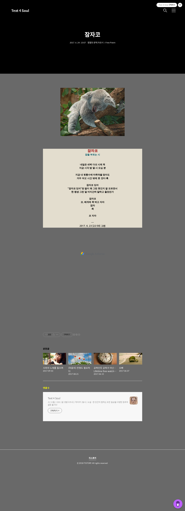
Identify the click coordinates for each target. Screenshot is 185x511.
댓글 (46, 427)
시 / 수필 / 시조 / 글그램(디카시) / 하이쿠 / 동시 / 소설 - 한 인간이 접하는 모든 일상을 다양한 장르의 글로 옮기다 (88, 443)
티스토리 (92, 497)
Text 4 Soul (20, 10)
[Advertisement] (92, 105)
